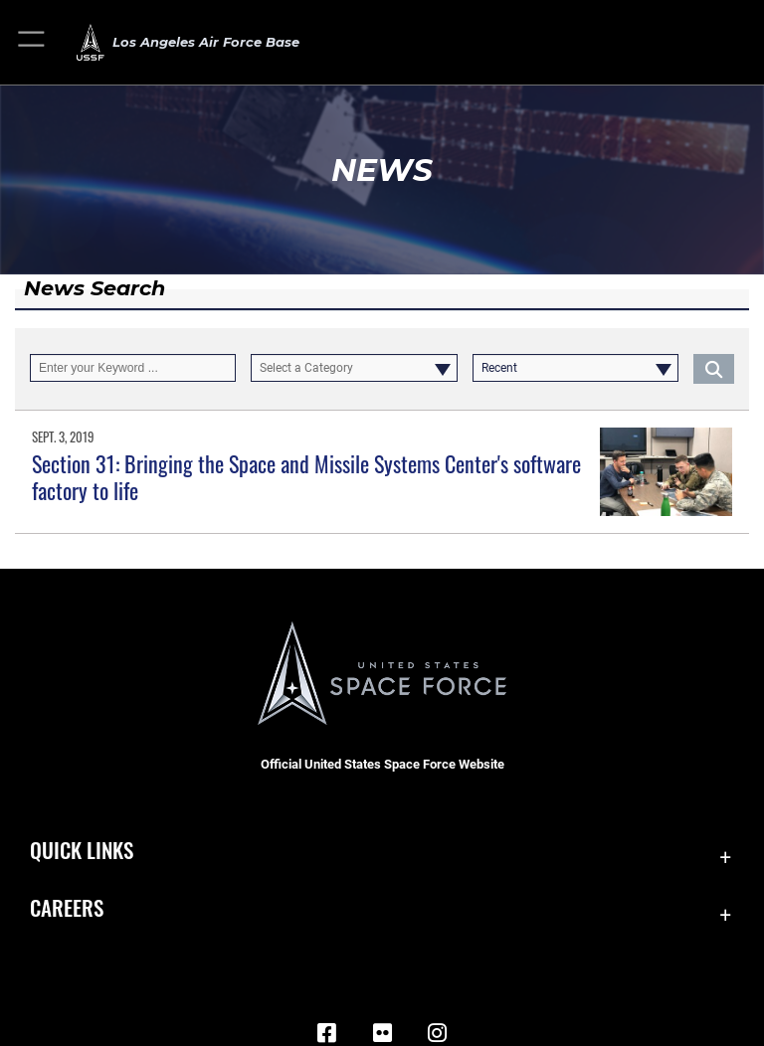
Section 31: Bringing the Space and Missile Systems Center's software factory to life (306, 476)
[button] (32, 42)
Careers (66, 907)
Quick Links (81, 849)
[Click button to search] (713, 368)
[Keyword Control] (133, 368)
